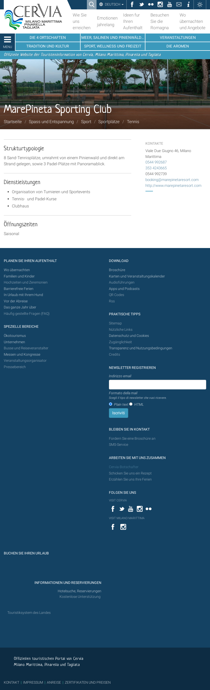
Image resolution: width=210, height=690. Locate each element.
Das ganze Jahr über (20, 307)
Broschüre (117, 270)
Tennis (133, 121)
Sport (86, 121)
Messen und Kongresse (22, 354)
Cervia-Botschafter (124, 467)
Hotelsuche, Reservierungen (79, 591)
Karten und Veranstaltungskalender (137, 276)
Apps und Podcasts (124, 289)
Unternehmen (14, 342)
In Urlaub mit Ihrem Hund (23, 295)
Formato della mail (138, 395)
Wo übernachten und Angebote (192, 21)
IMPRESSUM (33, 682)
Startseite (13, 121)
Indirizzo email (120, 376)
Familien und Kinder (19, 276)
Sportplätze (109, 121)
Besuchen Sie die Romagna (159, 21)
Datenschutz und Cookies (129, 336)
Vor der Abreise (16, 301)
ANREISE (54, 682)
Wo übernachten (17, 270)
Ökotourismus (15, 336)
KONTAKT (11, 682)
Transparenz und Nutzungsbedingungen (140, 348)
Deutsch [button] (114, 4)
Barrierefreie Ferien (19, 289)
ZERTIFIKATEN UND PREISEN (88, 682)
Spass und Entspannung (51, 121)
